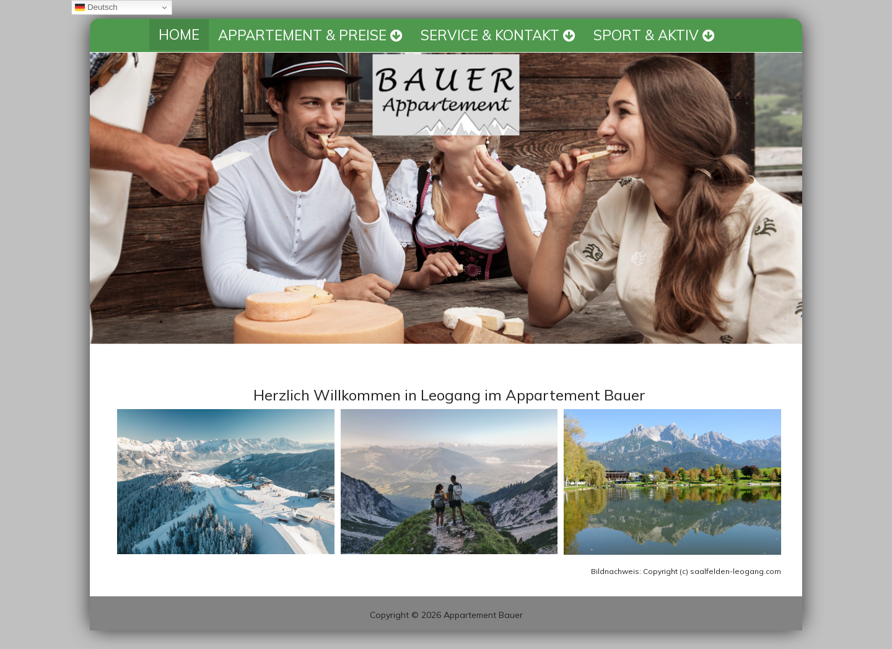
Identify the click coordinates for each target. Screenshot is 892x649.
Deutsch (96, 7)
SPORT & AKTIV (653, 35)
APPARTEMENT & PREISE (310, 35)
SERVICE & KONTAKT (498, 35)
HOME (179, 34)
